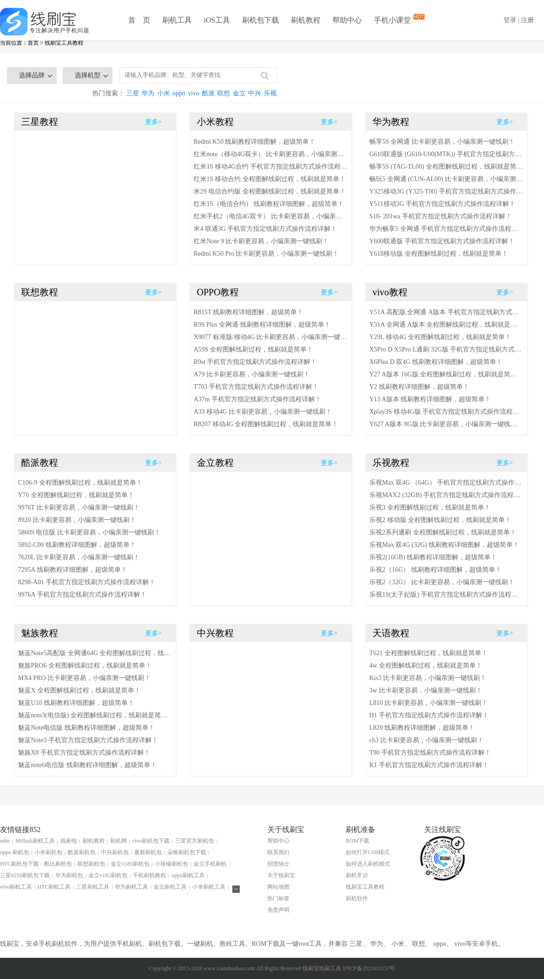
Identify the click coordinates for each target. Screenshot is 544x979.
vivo (194, 93)
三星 (132, 93)
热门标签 (278, 898)
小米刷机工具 (208, 887)
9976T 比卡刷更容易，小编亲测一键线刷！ (79, 507)
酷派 (208, 93)
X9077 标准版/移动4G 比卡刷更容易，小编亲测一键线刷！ (271, 337)
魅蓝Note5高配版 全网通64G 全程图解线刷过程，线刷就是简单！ (95, 653)
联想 (223, 93)
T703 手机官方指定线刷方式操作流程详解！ (256, 386)
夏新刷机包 (148, 852)
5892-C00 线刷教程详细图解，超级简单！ (77, 544)
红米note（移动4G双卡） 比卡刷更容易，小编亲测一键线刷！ (271, 154)
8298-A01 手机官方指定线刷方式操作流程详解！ (86, 582)
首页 (33, 43)
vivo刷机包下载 (151, 841)
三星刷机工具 (92, 887)
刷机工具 (177, 20)
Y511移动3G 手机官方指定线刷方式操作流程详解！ (442, 203)
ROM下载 (357, 841)
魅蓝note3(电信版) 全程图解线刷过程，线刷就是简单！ (95, 715)
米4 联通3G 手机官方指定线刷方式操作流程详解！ (265, 228)
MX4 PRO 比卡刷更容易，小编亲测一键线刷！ (84, 677)
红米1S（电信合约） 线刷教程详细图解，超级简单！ (269, 203)
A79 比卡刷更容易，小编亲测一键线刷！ (252, 374)
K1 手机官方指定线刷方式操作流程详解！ (429, 765)
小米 (163, 93)
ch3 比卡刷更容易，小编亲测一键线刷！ (426, 740)
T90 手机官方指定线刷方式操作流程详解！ (430, 752)
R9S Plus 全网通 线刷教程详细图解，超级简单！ (262, 324)
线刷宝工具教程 (64, 43)
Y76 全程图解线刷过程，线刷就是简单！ (76, 495)
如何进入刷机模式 (368, 864)
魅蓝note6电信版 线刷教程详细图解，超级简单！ (87, 765)
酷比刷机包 (58, 864)
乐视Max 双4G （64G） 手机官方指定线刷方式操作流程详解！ (446, 482)
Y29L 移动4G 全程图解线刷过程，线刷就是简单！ (440, 337)
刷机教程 (305, 20)
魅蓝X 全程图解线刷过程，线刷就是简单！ (79, 690)
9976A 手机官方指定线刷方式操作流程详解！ (82, 594)
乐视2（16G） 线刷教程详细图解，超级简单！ (435, 569)
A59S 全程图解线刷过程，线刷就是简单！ (253, 349)
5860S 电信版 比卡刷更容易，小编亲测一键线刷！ (89, 532)
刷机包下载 (260, 20)
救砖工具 (232, 943)
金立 (239, 93)
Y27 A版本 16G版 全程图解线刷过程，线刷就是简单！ (446, 374)
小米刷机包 (48, 852)
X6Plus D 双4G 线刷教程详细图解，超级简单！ (436, 361)
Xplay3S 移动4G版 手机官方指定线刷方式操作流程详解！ (446, 411)
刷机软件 (357, 898)
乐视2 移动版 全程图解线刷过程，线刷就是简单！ (440, 519)
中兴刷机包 (115, 852)
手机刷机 (129, 943)
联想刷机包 (91, 864)
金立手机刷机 (210, 864)
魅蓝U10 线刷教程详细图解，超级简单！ (76, 702)
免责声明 (278, 910)
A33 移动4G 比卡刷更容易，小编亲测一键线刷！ (263, 411)
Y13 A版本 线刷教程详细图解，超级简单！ (430, 399)
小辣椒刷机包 (171, 864)
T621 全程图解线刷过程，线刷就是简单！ (428, 653)
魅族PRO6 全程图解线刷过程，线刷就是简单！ (85, 665)
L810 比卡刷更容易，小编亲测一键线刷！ (428, 702)
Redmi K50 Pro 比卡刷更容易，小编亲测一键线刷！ (266, 253)
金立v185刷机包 (130, 864)
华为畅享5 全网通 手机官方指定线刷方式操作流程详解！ (446, 228)
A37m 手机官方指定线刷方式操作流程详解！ (257, 399)
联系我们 (278, 852)
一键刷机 (200, 943)
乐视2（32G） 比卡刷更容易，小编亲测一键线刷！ (441, 582)
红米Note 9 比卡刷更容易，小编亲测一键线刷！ (261, 241)
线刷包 (68, 841)
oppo (178, 93)
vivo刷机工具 (16, 887)
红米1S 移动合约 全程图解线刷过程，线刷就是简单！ (270, 179)
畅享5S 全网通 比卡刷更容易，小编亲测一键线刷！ (442, 141)
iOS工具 (217, 20)
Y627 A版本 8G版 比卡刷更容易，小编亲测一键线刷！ (446, 424)
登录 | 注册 (518, 20)
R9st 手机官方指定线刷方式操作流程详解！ (255, 361)
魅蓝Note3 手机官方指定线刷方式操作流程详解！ (88, 740)
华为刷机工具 (131, 887)
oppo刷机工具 (188, 875)
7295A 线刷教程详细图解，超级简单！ (72, 569)
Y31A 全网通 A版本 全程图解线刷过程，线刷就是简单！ (446, 324)
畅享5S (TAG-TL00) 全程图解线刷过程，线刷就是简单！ (446, 166)
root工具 (310, 943)
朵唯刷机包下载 (186, 852)
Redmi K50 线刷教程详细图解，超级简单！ (254, 141)
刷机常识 (357, 875)
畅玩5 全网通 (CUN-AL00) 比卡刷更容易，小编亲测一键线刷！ (446, 179)
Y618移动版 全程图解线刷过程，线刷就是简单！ (438, 253)
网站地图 (278, 887)
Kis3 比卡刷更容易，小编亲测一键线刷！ (427, 677)
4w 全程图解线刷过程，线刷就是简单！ (425, 665)
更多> (153, 121)
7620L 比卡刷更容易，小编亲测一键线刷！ (79, 557)
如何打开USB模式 (368, 852)
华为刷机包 (69, 875)
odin (5, 841)
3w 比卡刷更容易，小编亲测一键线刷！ (425, 690)
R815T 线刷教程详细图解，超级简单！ (248, 312)
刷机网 (118, 841)
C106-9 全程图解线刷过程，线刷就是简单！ (80, 482)
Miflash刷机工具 (34, 841)
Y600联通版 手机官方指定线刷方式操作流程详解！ (441, 241)
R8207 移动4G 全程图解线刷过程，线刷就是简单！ (266, 424)
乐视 (270, 93)
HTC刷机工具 (54, 887)
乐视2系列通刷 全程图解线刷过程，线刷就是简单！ (442, 532)
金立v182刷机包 (108, 875)
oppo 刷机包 (14, 852)
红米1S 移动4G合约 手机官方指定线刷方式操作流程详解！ (271, 166)
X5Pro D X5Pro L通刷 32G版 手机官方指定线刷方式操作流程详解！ (446, 349)
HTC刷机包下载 (19, 864)
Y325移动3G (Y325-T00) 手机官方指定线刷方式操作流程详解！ (446, 191)
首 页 (139, 20)
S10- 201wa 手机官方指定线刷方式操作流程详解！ (440, 216)
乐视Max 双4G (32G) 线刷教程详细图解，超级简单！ (444, 544)
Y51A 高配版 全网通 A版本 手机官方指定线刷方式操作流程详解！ (446, 312)
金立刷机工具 (170, 887)
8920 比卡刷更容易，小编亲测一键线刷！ (77, 519)
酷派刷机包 (81, 852)
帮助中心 (347, 20)
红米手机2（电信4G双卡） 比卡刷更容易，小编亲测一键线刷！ (271, 216)
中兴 (254, 93)
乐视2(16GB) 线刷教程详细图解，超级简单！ (433, 557)
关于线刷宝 (281, 875)
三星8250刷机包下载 (25, 875)
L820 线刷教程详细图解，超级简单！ (422, 727)
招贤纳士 (278, 864)
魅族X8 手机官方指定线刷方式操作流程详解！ (84, 752)
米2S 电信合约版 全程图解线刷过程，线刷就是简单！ (270, 191)
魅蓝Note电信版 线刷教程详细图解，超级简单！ (86, 727)
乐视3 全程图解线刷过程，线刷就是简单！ (430, 507)
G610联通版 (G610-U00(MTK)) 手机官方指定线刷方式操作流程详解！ (446, 154)
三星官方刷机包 (194, 841)
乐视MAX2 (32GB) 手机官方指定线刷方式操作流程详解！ (446, 495)
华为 (148, 93)
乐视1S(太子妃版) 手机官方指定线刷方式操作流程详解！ (446, 594)
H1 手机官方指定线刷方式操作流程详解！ (429, 715)
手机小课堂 (393, 19)
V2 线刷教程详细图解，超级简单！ (419, 386)
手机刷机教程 (149, 875)
